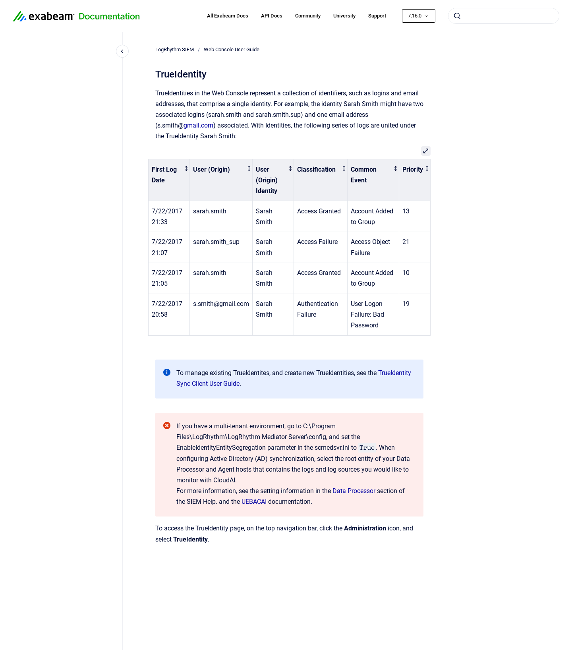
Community (308, 16)
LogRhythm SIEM (174, 49)
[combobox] (503, 15)
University (344, 16)
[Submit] (457, 16)
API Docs (271, 16)
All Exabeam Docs (227, 16)
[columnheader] (169, 180)
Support (377, 16)
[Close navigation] (122, 51)
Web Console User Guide (231, 49)
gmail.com (198, 125)
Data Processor (353, 491)
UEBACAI (254, 501)
